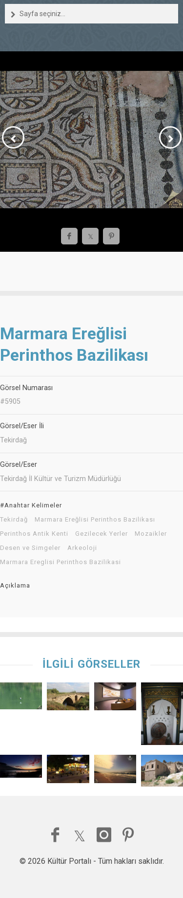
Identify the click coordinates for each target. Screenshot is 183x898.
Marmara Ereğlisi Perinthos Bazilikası (95, 519)
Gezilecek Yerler (101, 533)
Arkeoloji (82, 548)
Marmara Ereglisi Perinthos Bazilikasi (60, 562)
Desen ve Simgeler (30, 548)
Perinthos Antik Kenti (34, 533)
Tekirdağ (14, 519)
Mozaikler (151, 533)
